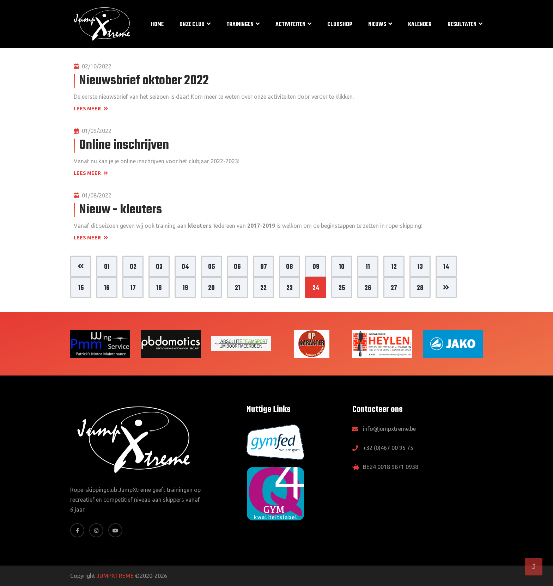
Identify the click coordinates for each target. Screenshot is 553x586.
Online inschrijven (124, 145)
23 (289, 288)
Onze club (192, 24)
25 (342, 288)
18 (159, 288)
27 (394, 288)
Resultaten (462, 24)
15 (81, 288)
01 (107, 267)
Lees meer (91, 108)
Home (157, 24)
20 (211, 288)
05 (211, 267)
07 (263, 267)
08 (289, 267)
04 (185, 267)
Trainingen (240, 24)
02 (133, 267)
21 (237, 288)
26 (368, 288)
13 (420, 267)
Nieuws (377, 24)
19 (185, 288)
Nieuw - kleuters (120, 210)
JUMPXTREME (115, 576)
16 (107, 288)
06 (237, 267)
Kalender (420, 24)
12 (394, 267)
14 (446, 267)
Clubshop (339, 24)
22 (263, 288)
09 (315, 267)
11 (368, 267)
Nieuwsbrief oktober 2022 (144, 81)
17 (133, 288)
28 (420, 288)
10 (342, 267)
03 (159, 267)
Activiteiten (290, 24)
